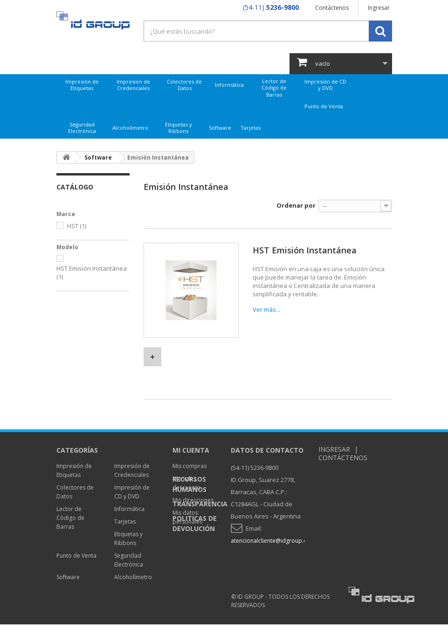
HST (76, 226)
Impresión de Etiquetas (82, 84)
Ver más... (266, 309)
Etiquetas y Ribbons (178, 127)
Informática (229, 84)
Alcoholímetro (130, 127)
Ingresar (379, 8)
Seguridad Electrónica (82, 127)
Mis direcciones (193, 500)
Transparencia (199, 563)
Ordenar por (296, 205)
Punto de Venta (323, 106)
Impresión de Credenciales (133, 84)
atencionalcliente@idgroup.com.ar (276, 541)
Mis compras (189, 466)
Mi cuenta (190, 450)
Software (220, 127)
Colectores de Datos (184, 84)
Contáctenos (332, 8)
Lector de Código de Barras (274, 87)
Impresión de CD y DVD (325, 84)
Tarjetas (251, 127)
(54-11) (271, 7)
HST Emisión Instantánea (305, 250)
